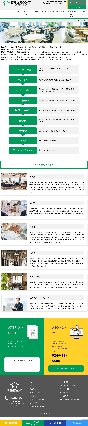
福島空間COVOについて (37, 393)
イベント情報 (64, 382)
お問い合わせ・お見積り (66, 368)
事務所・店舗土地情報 (71, 14)
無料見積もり (77, 7)
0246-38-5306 (59, 358)
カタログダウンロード (77, 2)
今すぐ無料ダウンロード (22, 360)
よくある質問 (64, 396)
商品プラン (27, 13)
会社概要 (82, 13)
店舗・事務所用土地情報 (67, 386)
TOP (31, 382)
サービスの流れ (49, 13)
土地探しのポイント (60, 14)
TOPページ (76, 20)
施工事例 (16, 13)
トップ (5, 13)
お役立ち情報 (64, 393)
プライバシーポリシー (37, 407)
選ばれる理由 (38, 13)
